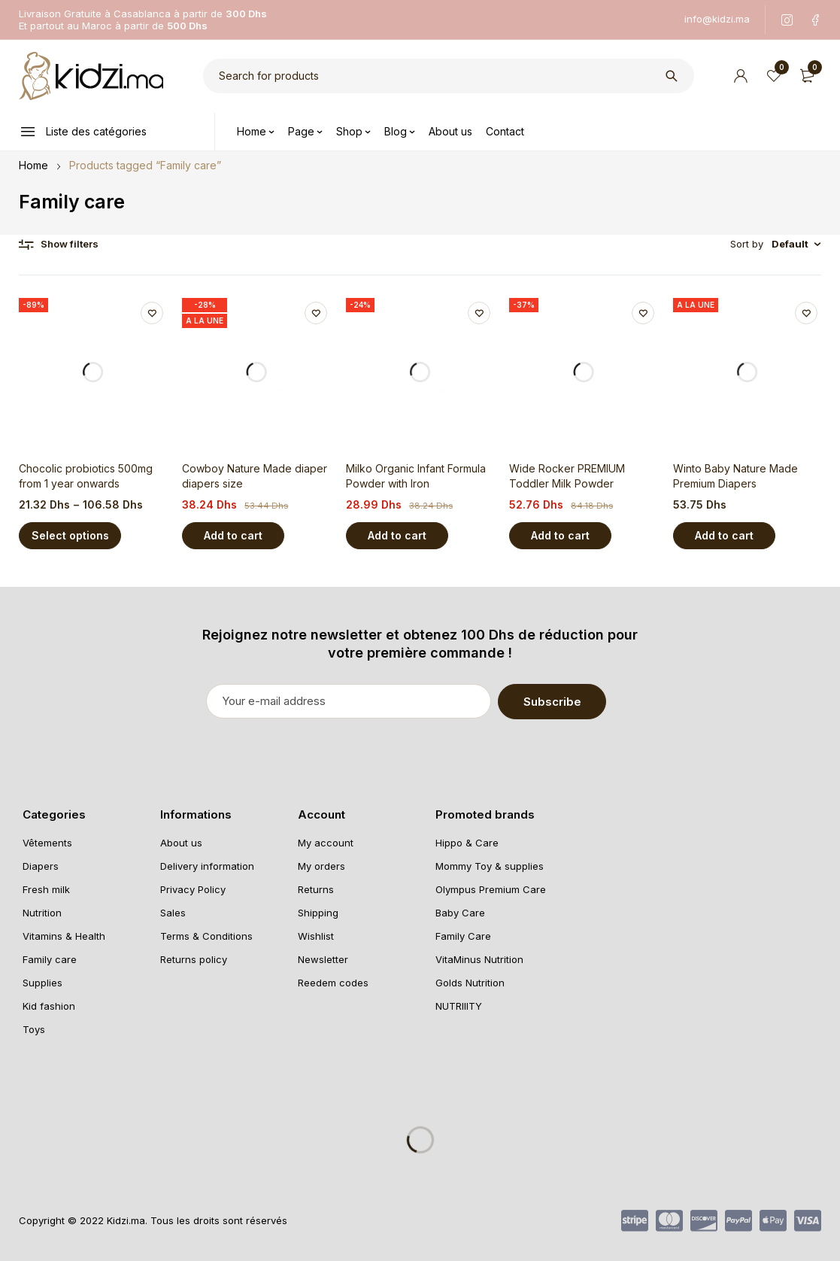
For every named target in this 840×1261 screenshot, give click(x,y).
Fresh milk (46, 889)
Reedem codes (333, 982)
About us (181, 842)
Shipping (318, 912)
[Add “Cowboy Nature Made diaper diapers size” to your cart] (233, 535)
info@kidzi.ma (717, 19)
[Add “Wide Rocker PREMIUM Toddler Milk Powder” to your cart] (560, 535)
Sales (173, 912)
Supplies (42, 982)
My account (325, 842)
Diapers (41, 865)
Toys (34, 1028)
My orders (321, 865)
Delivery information (207, 865)
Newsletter (323, 959)
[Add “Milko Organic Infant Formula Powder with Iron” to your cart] (397, 535)
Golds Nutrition (470, 982)
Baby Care (460, 912)
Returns (316, 889)
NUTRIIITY (458, 1005)
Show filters (70, 244)
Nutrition (42, 912)
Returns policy (193, 959)
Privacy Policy (193, 889)
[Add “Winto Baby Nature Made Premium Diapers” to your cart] (724, 535)
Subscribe (574, 701)
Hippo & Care (467, 842)
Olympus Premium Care (490, 889)
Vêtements (47, 842)
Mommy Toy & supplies (489, 865)
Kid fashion (49, 1005)
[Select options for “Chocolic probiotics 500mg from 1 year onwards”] (70, 535)
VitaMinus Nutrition (479, 959)
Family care (50, 959)
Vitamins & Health (64, 935)
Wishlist (316, 935)
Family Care (463, 935)
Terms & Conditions (206, 935)
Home (33, 165)
